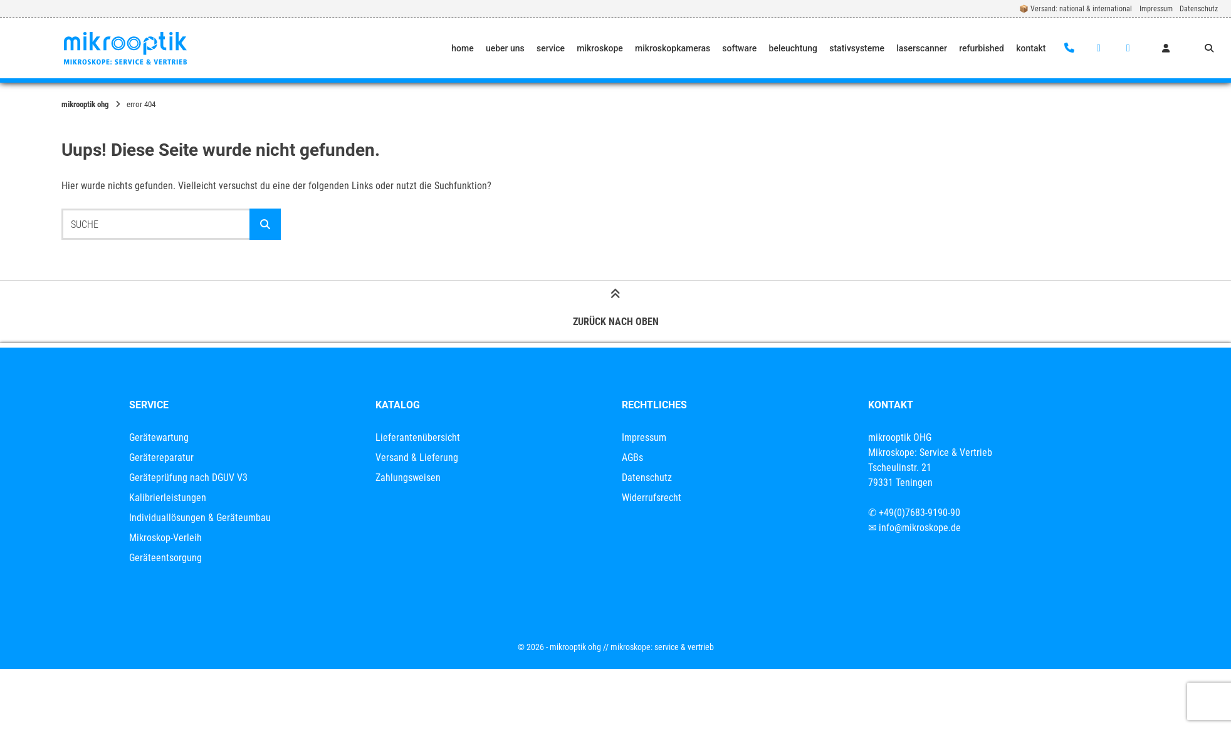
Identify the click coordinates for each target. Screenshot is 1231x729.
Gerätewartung (159, 437)
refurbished (981, 48)
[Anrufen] (1069, 48)
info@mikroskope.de (920, 528)
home (462, 48)
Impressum (1156, 8)
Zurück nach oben (616, 311)
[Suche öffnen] (1209, 48)
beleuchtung (793, 48)
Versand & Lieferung (416, 457)
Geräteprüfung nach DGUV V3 (188, 477)
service (551, 48)
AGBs (632, 457)
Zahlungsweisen (408, 477)
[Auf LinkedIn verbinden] (1127, 48)
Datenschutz (1199, 8)
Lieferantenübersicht (417, 437)
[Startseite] (125, 48)
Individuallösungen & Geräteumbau (200, 518)
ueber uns (505, 48)
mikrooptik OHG (85, 104)
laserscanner (921, 48)
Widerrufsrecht (651, 498)
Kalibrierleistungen (167, 498)
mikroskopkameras (672, 48)
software (739, 48)
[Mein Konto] (1166, 48)
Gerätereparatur (161, 457)
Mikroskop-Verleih (165, 538)
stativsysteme (856, 48)
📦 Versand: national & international (1075, 8)
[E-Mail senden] (1098, 48)
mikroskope (600, 48)
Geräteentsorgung (165, 558)
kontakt (1030, 48)
